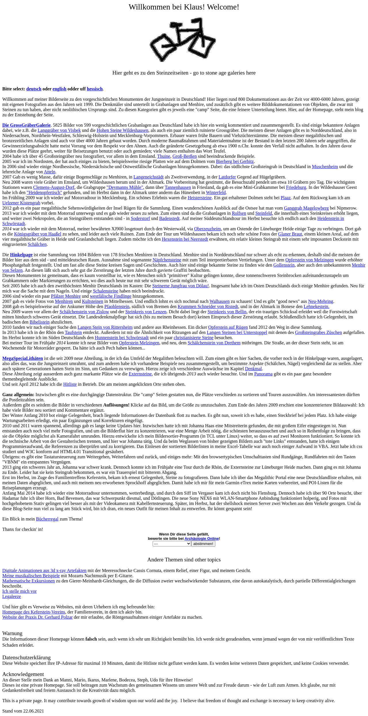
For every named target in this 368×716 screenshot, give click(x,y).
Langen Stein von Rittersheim (105, 327)
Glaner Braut (290, 233)
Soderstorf (140, 218)
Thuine (163, 156)
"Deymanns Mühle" (125, 187)
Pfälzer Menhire (66, 296)
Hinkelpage (21, 254)
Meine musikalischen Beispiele (31, 575)
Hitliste (70, 384)
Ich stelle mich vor (19, 591)
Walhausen (220, 301)
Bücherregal (47, 518)
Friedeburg (296, 187)
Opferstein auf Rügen (228, 327)
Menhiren (64, 301)
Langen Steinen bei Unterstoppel (237, 332)
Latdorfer (227, 176)
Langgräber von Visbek (59, 130)
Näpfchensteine (167, 259)
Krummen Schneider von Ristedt (208, 306)
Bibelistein (39, 322)
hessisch (95, 88)
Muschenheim (325, 166)
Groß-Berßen (184, 156)
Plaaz (286, 197)
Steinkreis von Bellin (227, 311)
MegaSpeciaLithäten (22, 358)
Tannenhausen (178, 187)
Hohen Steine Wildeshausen (122, 130)
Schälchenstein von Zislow (84, 311)
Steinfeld (263, 213)
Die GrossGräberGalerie (26, 125)
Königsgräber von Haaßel (37, 233)
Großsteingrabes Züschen (318, 332)
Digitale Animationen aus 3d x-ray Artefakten (44, 570)
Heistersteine (200, 197)
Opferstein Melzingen (139, 342)
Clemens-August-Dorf (53, 187)
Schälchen (37, 244)
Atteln (49, 171)
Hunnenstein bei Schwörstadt (122, 337)
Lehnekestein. (316, 306)
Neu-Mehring (320, 301)
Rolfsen (239, 213)
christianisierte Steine (193, 337)
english (59, 88)
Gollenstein (284, 265)
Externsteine (140, 373)
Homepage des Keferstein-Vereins (33, 611)
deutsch (33, 88)
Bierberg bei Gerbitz (235, 161)
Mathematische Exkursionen (28, 580)
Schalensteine (105, 290)
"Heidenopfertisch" (44, 192)
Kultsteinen (92, 301)
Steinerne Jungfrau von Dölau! (180, 285)
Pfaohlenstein (116, 306)
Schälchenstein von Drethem (214, 342)
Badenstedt (169, 218)
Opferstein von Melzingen (309, 259)
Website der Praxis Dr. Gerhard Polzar (37, 617)
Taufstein (73, 332)
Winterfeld (216, 192)
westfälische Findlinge (110, 296)
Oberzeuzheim (207, 228)
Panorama (263, 373)
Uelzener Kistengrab (21, 202)
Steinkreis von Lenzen (145, 311)
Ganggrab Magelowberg (306, 208)
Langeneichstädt (148, 176)
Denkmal (253, 368)
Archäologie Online (202, 538)
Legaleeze (11, 596)
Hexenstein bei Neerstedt (185, 239)
